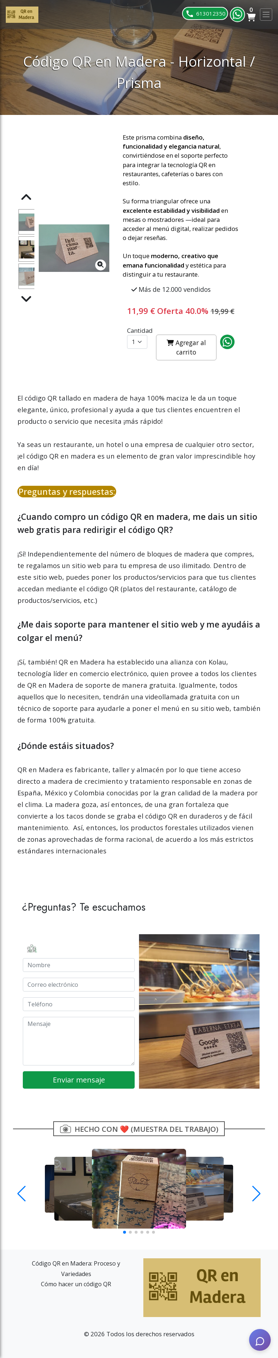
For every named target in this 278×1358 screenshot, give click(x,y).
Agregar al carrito (186, 347)
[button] (21, 1194)
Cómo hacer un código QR (76, 1284)
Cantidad (140, 330)
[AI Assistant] (260, 1340)
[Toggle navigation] (266, 14)
